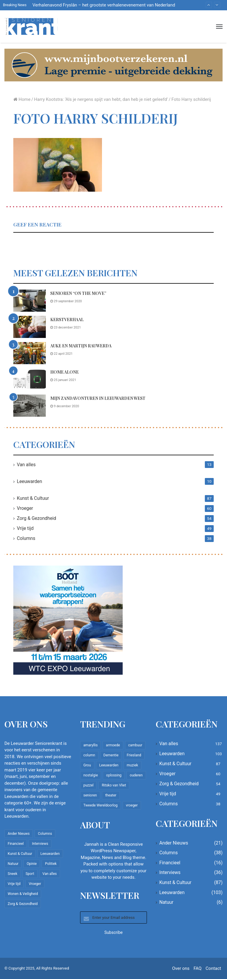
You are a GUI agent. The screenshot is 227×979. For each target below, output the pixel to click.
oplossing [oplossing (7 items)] (113, 775)
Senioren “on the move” (78, 293)
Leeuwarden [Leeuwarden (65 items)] (109, 765)
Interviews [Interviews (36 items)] (40, 844)
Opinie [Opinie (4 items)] (32, 864)
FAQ (198, 968)
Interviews (170, 872)
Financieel (169, 862)
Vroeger (25, 508)
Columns (26, 538)
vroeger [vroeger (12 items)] (132, 805)
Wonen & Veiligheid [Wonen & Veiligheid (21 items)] (23, 894)
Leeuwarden (29, 481)
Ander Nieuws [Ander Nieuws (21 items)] (19, 834)
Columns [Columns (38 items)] (45, 834)
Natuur (166, 902)
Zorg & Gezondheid (36, 518)
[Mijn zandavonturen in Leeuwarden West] (29, 406)
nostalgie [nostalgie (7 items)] (90, 775)
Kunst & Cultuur (33, 498)
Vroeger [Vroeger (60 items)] (35, 884)
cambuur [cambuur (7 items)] (135, 745)
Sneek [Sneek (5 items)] (12, 874)
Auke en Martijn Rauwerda (80, 346)
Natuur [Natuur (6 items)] (13, 864)
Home (21, 99)
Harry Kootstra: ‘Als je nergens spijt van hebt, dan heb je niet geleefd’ (101, 99)
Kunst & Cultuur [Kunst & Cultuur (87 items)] (20, 854)
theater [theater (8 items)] (110, 795)
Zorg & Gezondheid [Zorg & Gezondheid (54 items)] (23, 904)
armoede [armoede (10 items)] (113, 745)
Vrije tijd (25, 528)
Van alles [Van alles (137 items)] (50, 874)
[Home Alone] (29, 379)
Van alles (26, 464)
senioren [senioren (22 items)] (90, 795)
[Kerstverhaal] (29, 327)
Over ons (180, 968)
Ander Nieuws (173, 843)
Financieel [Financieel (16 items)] (16, 844)
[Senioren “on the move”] (29, 301)
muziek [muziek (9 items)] (132, 765)
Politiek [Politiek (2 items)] (50, 864)
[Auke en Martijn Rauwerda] (29, 353)
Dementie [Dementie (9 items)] (111, 755)
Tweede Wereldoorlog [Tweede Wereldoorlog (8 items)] (100, 805)
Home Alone (64, 372)
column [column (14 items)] (89, 755)
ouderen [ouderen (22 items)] (136, 775)
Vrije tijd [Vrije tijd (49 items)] (14, 884)
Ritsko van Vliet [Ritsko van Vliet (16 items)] (114, 785)
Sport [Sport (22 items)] (30, 874)
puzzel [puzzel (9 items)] (88, 785)
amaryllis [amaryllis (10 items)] (90, 745)
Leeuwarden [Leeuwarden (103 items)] (50, 854)
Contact (213, 968)
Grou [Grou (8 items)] (87, 765)
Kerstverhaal (67, 319)
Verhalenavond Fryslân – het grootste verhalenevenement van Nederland (104, 5)
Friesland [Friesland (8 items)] (134, 755)
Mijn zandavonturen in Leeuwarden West (97, 398)
